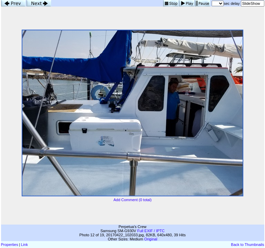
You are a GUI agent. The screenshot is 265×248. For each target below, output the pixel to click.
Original (150, 239)
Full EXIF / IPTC (151, 231)
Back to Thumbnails (247, 244)
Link (24, 244)
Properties (9, 244)
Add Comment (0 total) (133, 200)
